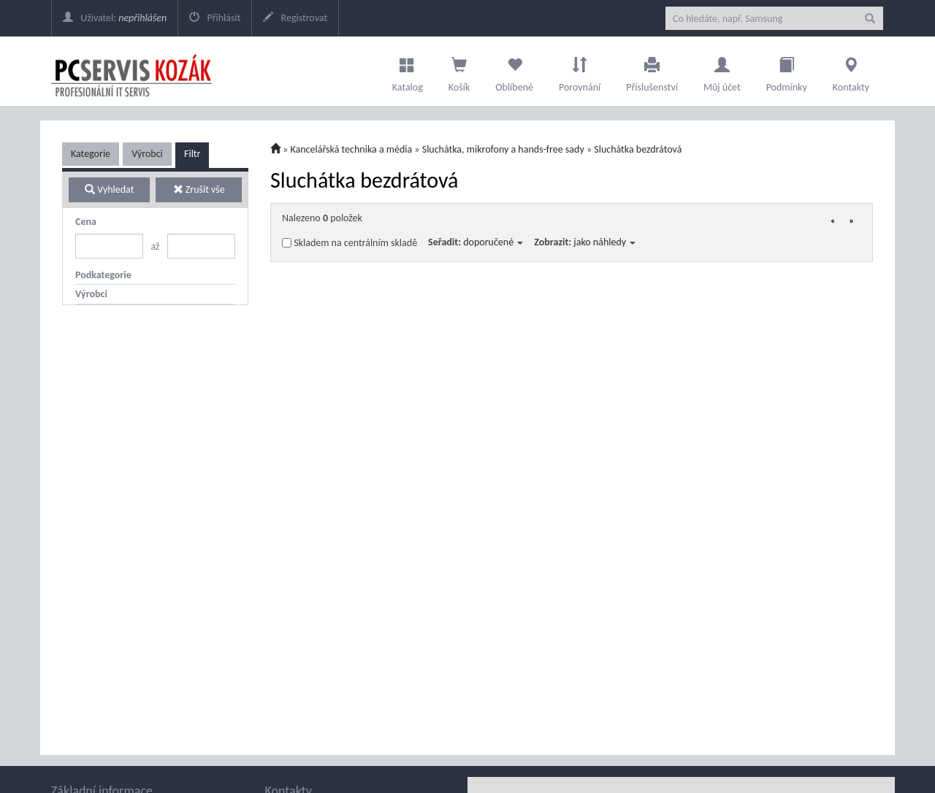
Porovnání (579, 70)
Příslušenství (652, 70)
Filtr (192, 154)
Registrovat (295, 18)
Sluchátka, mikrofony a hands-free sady (503, 149)
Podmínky (786, 70)
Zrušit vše (199, 189)
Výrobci (147, 154)
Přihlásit (214, 18)
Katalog (407, 70)
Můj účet (722, 70)
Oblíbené (514, 70)
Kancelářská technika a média (352, 149)
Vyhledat (109, 189)
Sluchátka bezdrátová (638, 149)
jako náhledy (604, 242)
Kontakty (851, 70)
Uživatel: (115, 18)
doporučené (493, 242)
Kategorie (90, 154)
